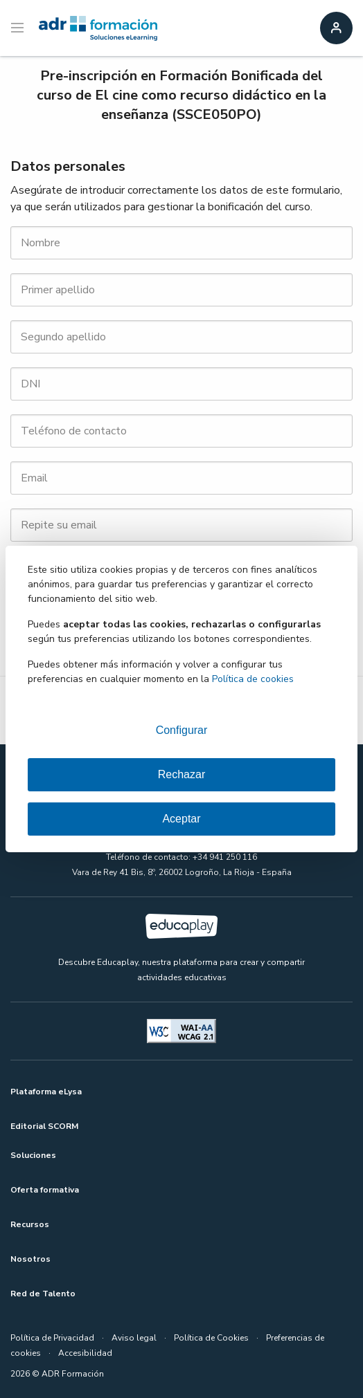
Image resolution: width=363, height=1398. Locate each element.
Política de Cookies (211, 1337)
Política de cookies (253, 679)
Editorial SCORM (44, 1126)
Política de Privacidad (52, 1337)
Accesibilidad (85, 1353)
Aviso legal (134, 1337)
